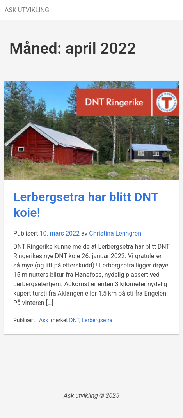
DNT (74, 320)
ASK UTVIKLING (27, 10)
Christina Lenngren (115, 233)
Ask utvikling (81, 395)
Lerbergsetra (97, 320)
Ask (43, 320)
